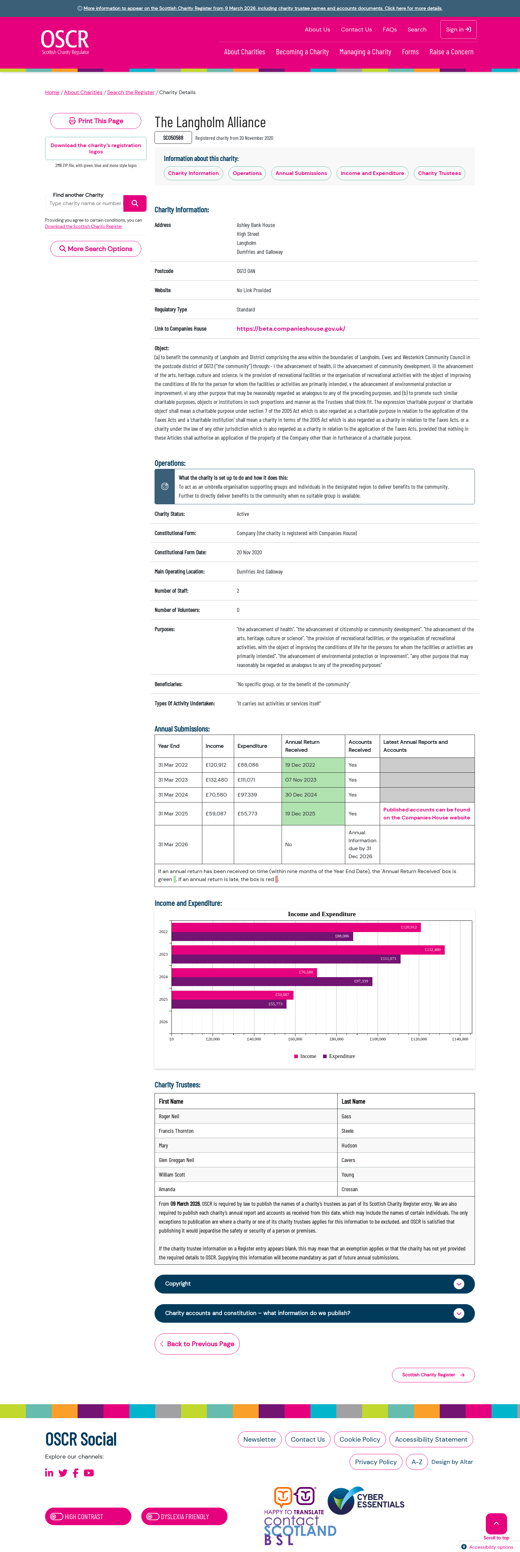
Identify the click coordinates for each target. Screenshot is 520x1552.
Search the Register (131, 92)
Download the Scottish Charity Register (83, 226)
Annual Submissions (301, 173)
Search (417, 29)
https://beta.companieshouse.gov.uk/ (291, 329)
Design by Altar (452, 1463)
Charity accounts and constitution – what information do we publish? (261, 1314)
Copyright (178, 1284)
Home (52, 92)
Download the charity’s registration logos (96, 148)
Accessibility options (491, 1547)
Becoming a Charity (302, 51)
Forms (410, 51)
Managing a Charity (365, 51)
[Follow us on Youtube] (89, 1475)
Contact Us (356, 29)
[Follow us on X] (63, 1475)
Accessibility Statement (431, 1440)
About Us (317, 29)
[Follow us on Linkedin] (49, 1475)
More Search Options (95, 249)
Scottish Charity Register (433, 1376)
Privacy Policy (376, 1463)
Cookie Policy (360, 1440)
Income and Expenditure (372, 173)
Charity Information (193, 173)
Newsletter (259, 1440)
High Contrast (76, 1518)
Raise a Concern (451, 51)
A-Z (417, 1463)
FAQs (390, 29)
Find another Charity (78, 195)
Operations (247, 173)
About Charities (244, 51)
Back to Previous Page (197, 1345)
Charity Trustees (439, 173)
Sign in (458, 29)
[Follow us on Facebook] (76, 1475)
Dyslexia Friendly (177, 1518)
